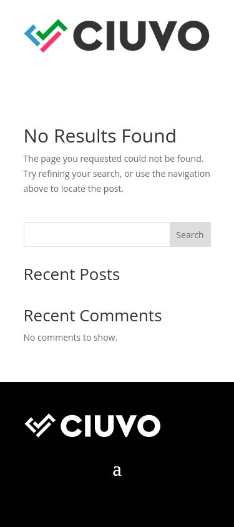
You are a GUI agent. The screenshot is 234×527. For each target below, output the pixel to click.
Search (189, 235)
